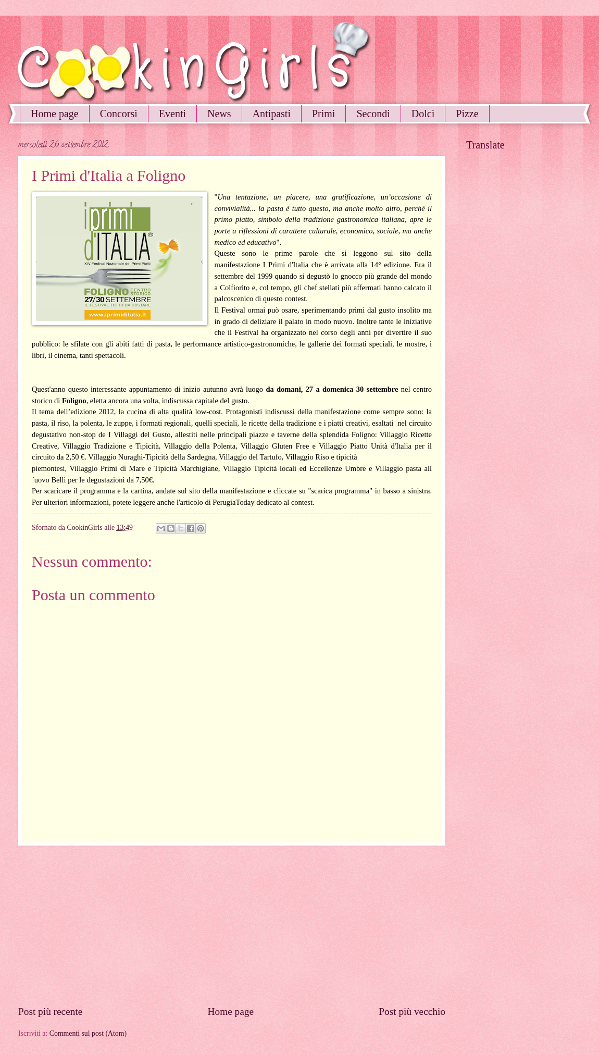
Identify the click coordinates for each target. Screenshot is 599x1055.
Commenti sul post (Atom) (88, 1033)
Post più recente (50, 1011)
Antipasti (272, 113)
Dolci (422, 113)
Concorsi (119, 113)
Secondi (373, 113)
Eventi (172, 113)
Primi (323, 113)
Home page (55, 113)
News (219, 113)
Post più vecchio (412, 1011)
